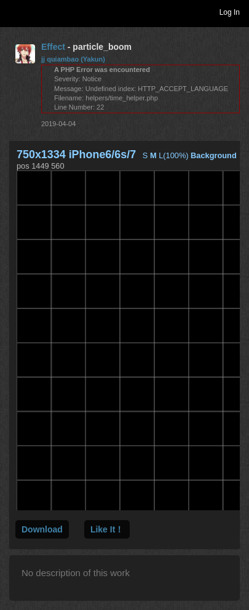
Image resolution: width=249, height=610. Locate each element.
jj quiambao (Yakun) (73, 59)
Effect (53, 47)
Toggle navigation (15, 11)
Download (42, 529)
